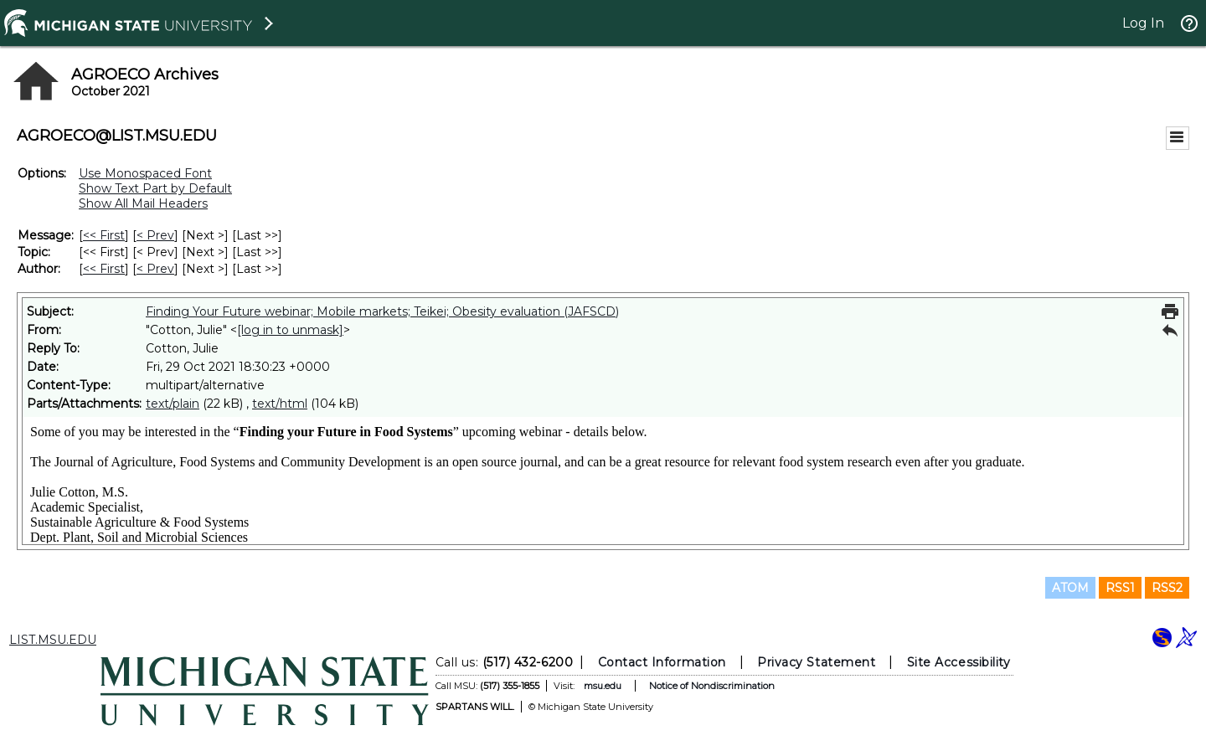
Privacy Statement (816, 662)
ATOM (1070, 587)
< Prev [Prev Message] (155, 235)
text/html (279, 403)
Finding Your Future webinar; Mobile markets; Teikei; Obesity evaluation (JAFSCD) (382, 311)
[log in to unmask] (290, 329)
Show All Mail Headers (143, 203)
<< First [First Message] (104, 235)
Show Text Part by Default (155, 188)
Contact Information (662, 662)
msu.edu (602, 686)
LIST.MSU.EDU (52, 639)
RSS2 (1167, 587)
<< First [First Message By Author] (104, 268)
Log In (1143, 23)
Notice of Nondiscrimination (712, 686)
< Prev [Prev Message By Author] (155, 268)
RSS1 (1120, 587)
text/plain (172, 403)
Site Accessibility (959, 662)
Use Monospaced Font (145, 173)
